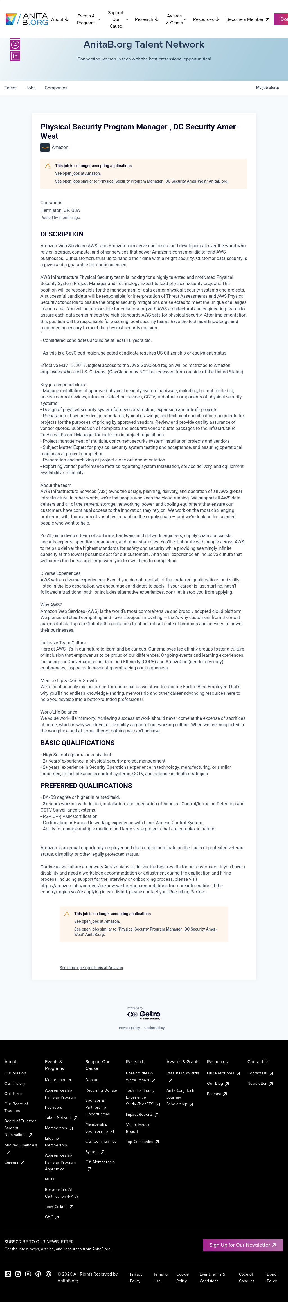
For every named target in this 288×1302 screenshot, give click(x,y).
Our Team (13, 1093)
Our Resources (224, 1073)
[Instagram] (18, 1273)
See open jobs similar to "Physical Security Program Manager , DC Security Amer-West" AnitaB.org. (141, 181)
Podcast (217, 1094)
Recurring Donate (101, 1090)
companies (56, 88)
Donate (92, 1080)
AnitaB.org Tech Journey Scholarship (180, 1097)
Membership (59, 1128)
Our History (14, 1083)
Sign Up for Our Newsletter (243, 1244)
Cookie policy (154, 1028)
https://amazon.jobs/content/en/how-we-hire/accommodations (104, 885)
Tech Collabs (59, 1206)
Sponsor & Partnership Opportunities (98, 1107)
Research (147, 19)
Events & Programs (88, 19)
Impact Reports (142, 1114)
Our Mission (15, 1073)
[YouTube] (28, 1273)
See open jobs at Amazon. (78, 173)
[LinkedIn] (15, 56)
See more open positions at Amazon (91, 967)
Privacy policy (129, 1028)
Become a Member (248, 19)
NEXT (50, 1179)
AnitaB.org (67, 1281)
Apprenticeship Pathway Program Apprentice (60, 1162)
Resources (206, 19)
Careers (14, 1162)
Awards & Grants (176, 19)
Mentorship (58, 1080)
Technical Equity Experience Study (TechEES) (143, 1097)
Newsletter (261, 1083)
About (60, 19)
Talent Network (61, 1117)
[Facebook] (15, 45)
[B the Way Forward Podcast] (48, 1273)
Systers (95, 1152)
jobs (31, 88)
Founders (53, 1107)
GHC (52, 1217)
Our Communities (101, 1141)
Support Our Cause (118, 19)
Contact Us (261, 1073)
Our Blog (218, 1083)
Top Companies (143, 1141)
